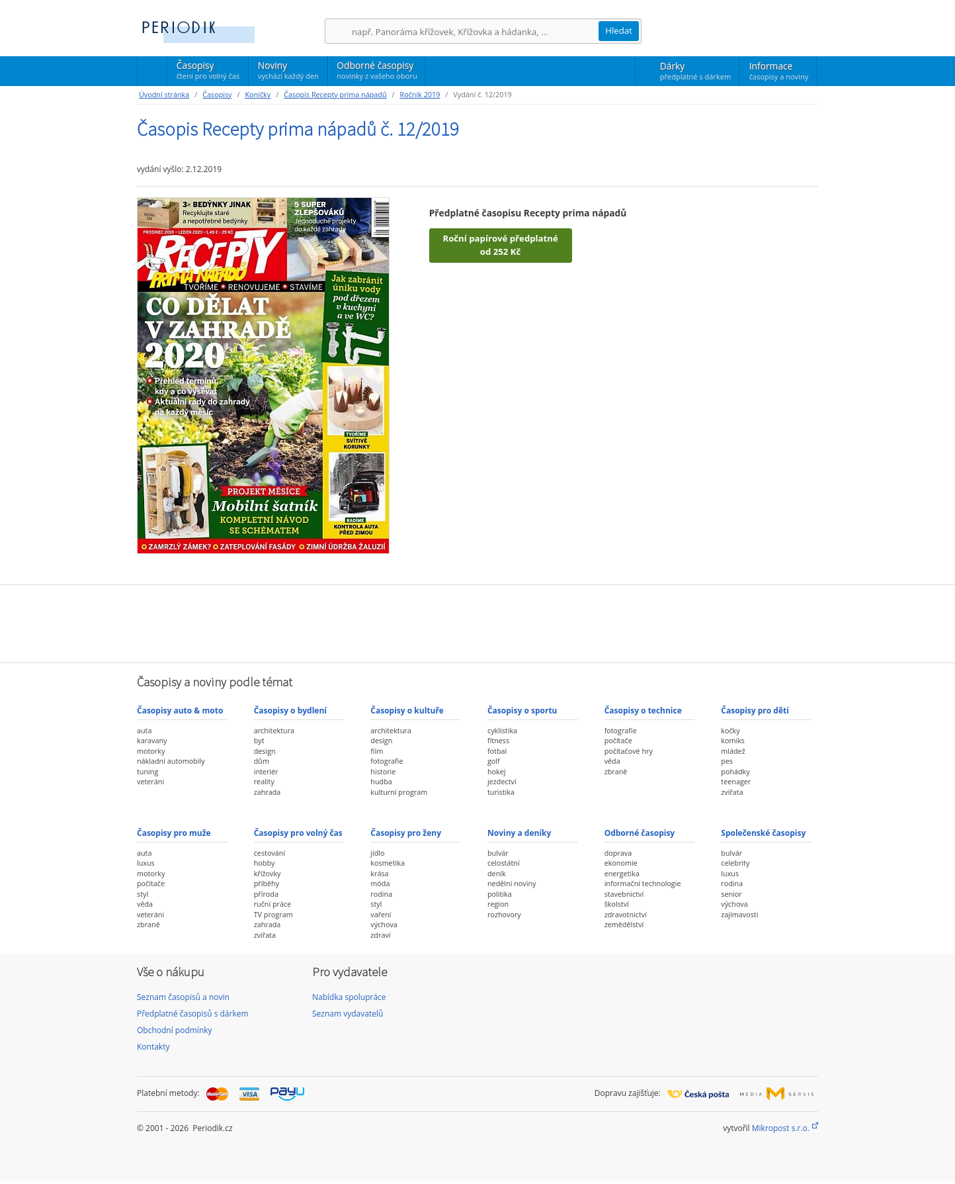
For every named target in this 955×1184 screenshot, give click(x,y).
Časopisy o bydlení (290, 710)
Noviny (288, 70)
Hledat (618, 30)
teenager (736, 781)
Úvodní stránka (164, 94)
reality (264, 781)
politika (499, 894)
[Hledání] (475, 31)
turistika (501, 792)
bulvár (498, 853)
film (376, 751)
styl (142, 894)
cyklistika (502, 730)
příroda (266, 894)
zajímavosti (739, 914)
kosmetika (387, 863)
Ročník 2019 (420, 94)
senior (731, 894)
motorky (151, 751)
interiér (266, 771)
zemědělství (624, 924)
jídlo (377, 853)
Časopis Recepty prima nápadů (335, 94)
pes (727, 761)
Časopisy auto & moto (180, 710)
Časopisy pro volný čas (298, 833)
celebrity (735, 863)
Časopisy (208, 72)
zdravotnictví (625, 914)
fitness (498, 740)
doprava (618, 853)
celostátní (503, 863)
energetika (622, 873)
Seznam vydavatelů (347, 1013)
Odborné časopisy (377, 70)
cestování (269, 853)
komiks (733, 740)
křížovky (267, 873)
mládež (733, 751)
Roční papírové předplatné (500, 245)
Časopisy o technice (643, 710)
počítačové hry (628, 751)
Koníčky (257, 94)
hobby (264, 863)
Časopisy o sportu (522, 710)
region (498, 904)
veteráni (150, 781)
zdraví (380, 935)
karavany (152, 740)
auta (144, 730)
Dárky (695, 71)
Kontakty (153, 1046)
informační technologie (642, 883)
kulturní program (398, 792)
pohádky (735, 771)
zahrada (267, 792)
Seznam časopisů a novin (183, 997)
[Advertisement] (477, 622)
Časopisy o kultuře (407, 710)
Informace (778, 71)
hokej (496, 771)
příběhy (266, 883)
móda (380, 883)
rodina (381, 894)
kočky (730, 730)
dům (261, 761)
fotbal (497, 751)
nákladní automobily (171, 761)
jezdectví (502, 781)
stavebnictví (624, 894)
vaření (380, 914)
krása (379, 873)
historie (382, 771)
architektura (274, 730)
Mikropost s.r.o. (781, 1128)
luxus (146, 863)
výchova (383, 924)
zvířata (732, 792)
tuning (147, 771)
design (265, 751)
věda (612, 761)
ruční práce (273, 904)
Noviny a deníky (519, 833)
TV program (273, 914)
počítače (618, 740)
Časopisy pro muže (174, 833)
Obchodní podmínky (174, 1030)
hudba (381, 781)
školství (616, 904)
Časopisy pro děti (755, 710)
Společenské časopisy (763, 833)
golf (493, 761)
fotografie (386, 761)
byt (259, 740)
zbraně (616, 771)
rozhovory (504, 914)
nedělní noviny (511, 883)
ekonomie (621, 863)
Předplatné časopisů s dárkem (193, 1013)
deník (496, 873)
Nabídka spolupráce (349, 997)
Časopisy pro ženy (405, 833)
